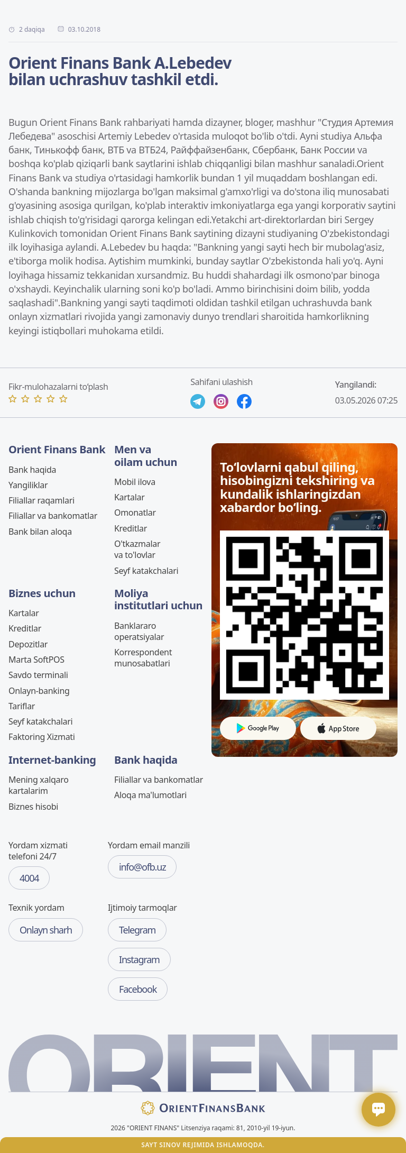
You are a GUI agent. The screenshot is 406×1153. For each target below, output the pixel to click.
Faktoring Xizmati (41, 737)
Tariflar (21, 706)
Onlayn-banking (39, 691)
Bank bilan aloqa (40, 531)
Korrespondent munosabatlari (143, 657)
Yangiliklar (28, 485)
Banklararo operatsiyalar (139, 631)
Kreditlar (130, 528)
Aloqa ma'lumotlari (150, 795)
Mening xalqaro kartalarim (38, 785)
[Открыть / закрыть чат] (378, 1110)
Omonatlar (135, 512)
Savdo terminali (38, 675)
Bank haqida (32, 469)
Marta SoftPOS (36, 659)
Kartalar (129, 497)
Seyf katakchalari (146, 570)
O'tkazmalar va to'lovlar (137, 549)
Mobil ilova (134, 482)
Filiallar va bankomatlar (52, 515)
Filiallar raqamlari (41, 500)
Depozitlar (28, 644)
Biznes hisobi (33, 806)
